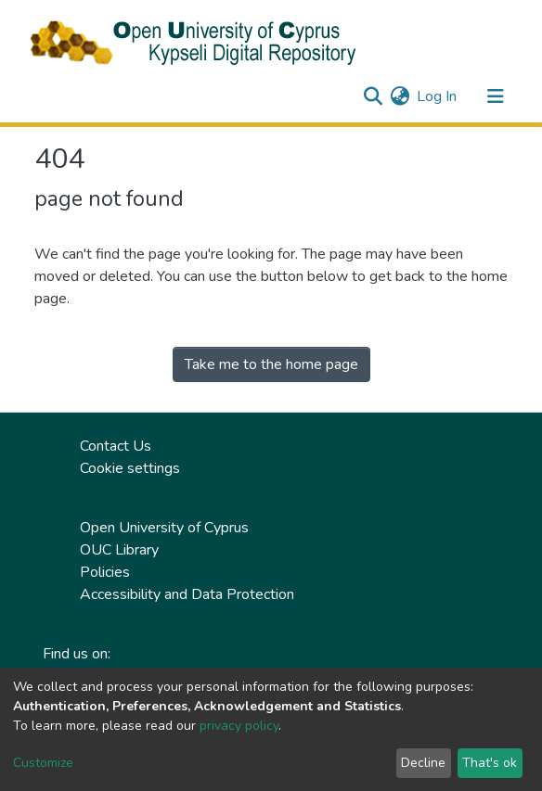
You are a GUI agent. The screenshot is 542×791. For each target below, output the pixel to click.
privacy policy (239, 725)
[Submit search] (372, 96)
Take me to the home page (271, 364)
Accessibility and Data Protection (187, 594)
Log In (437, 96)
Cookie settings (130, 468)
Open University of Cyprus (164, 527)
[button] (399, 96)
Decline (423, 763)
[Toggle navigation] (496, 96)
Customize (43, 763)
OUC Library (119, 550)
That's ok (489, 763)
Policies (105, 572)
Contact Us (115, 446)
